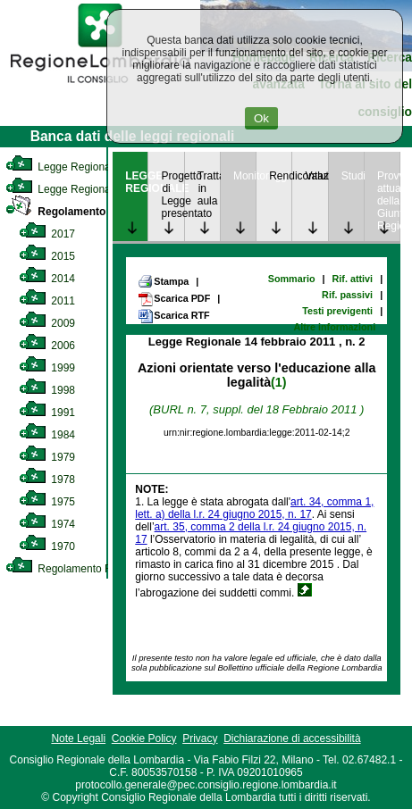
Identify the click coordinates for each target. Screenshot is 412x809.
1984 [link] (47, 435)
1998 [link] (47, 390)
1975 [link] (47, 502)
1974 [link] (47, 524)
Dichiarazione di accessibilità (291, 738)
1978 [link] (47, 479)
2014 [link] (47, 278)
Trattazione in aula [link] (209, 188)
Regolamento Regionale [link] (79, 569)
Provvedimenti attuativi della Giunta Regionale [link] (388, 201)
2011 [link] (47, 301)
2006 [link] (47, 345)
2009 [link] (47, 323)
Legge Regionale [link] (62, 167)
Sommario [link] (291, 278)
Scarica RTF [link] (173, 316)
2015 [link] (47, 256)
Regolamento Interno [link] (75, 211)
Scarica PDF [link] (174, 299)
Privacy (199, 738)
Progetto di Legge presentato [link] (172, 195)
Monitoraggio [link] (244, 176)
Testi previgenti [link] (337, 310)
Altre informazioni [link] (334, 326)
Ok (261, 118)
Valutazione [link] (316, 176)
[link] (100, 85)
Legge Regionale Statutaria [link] (86, 189)
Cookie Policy (144, 738)
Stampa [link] (163, 281)
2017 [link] (47, 234)
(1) (278, 382)
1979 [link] (47, 457)
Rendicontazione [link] (280, 176)
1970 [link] (47, 546)
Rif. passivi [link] (347, 294)
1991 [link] (47, 412)
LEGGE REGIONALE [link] (136, 182)
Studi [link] (352, 176)
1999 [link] (47, 368)
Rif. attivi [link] (353, 278)
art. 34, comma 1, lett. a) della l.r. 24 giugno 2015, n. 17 (254, 508)
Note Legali (78, 738)
